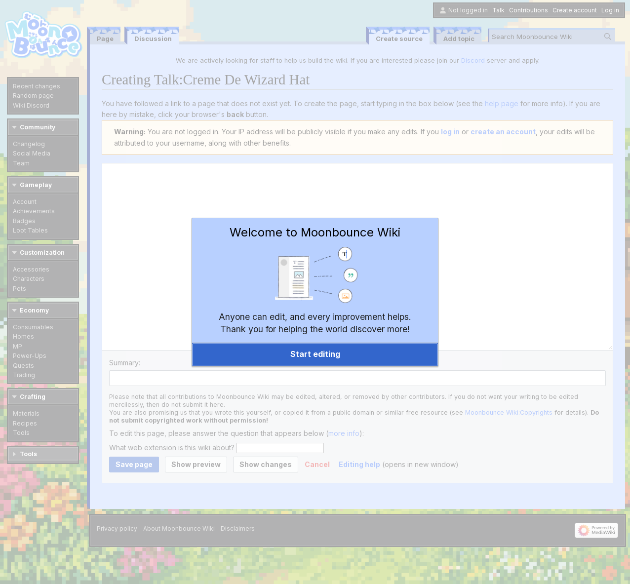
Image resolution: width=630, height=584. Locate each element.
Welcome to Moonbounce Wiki (315, 232)
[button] (315, 354)
